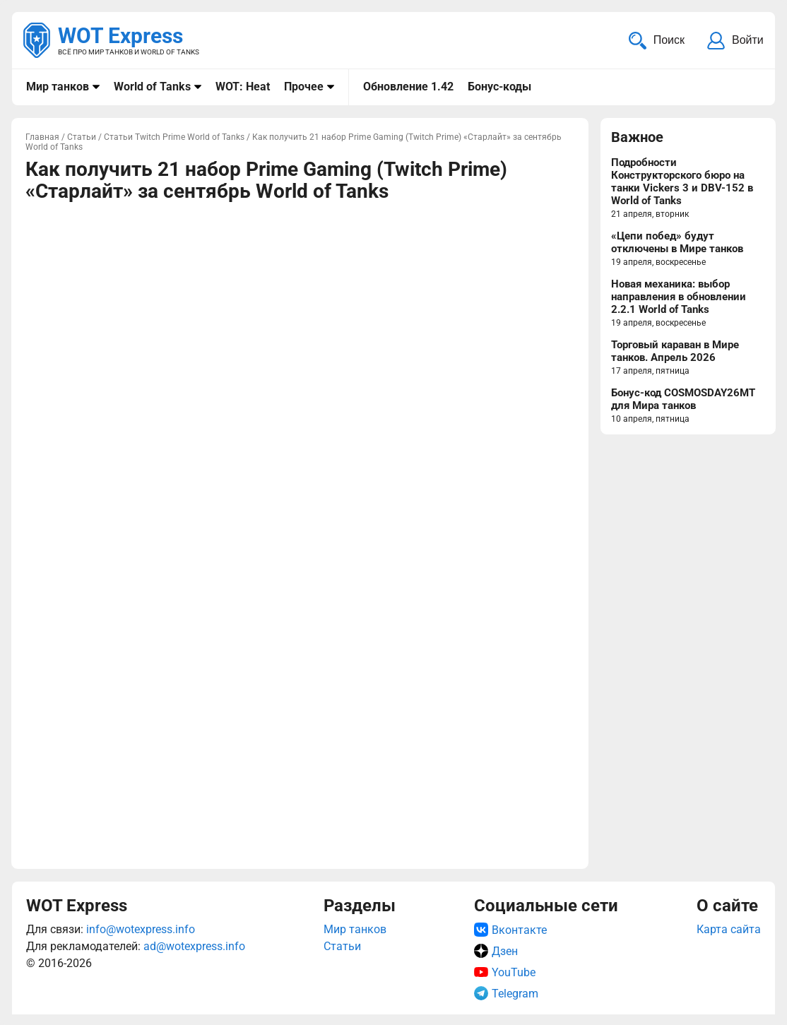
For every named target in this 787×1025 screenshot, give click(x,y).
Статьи (342, 946)
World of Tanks (152, 86)
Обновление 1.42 (408, 86)
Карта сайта (729, 929)
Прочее (304, 86)
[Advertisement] (299, 312)
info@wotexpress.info (140, 929)
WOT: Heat (242, 86)
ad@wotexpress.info (194, 946)
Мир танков (57, 86)
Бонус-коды (499, 86)
